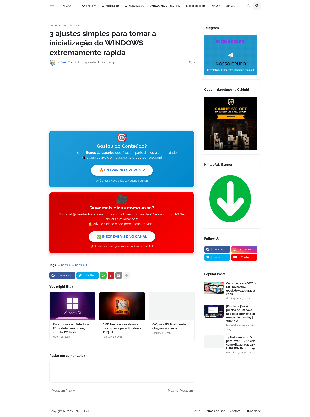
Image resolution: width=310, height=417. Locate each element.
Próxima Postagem (180, 390)
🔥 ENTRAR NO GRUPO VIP (122, 170)
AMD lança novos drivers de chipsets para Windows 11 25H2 (122, 328)
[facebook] (217, 249)
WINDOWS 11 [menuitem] (134, 6)
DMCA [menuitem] (230, 6)
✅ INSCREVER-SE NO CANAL (122, 236)
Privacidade (253, 411)
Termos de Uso (215, 411)
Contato (235, 411)
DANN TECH (81, 411)
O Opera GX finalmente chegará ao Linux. (169, 326)
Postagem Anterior (63, 390)
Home (196, 411)
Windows (75, 25)
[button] (248, 6)
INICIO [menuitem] (66, 6)
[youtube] (244, 257)
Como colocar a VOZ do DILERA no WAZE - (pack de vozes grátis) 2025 (241, 289)
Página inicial (58, 25)
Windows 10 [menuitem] (110, 6)
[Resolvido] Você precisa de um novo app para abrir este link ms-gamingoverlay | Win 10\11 (241, 314)
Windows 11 (79, 265)
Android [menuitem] (87, 6)
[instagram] (244, 249)
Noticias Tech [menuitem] (195, 6)
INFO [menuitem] (214, 6)
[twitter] (217, 257)
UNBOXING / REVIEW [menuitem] (164, 6)
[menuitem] (76, 6)
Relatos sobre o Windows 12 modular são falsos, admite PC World (71, 328)
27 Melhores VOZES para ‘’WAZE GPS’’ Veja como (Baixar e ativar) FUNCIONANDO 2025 (240, 343)
